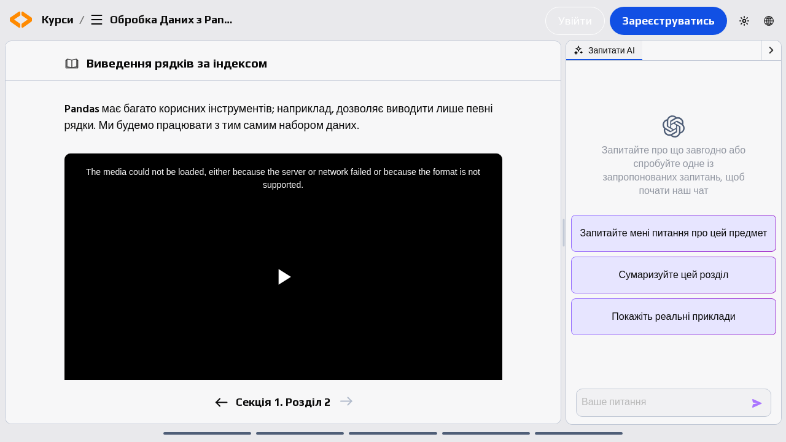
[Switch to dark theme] (744, 21)
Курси (58, 19)
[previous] (220, 402)
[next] (345, 401)
